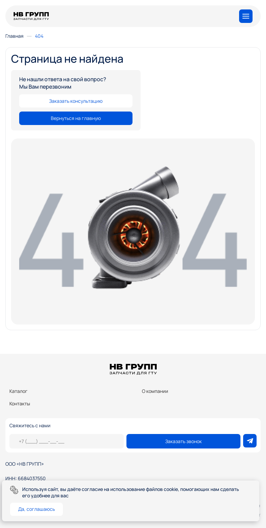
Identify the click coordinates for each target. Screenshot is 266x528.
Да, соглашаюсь (36, 509)
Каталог (18, 391)
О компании (155, 391)
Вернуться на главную (76, 118)
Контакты (19, 403)
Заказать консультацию (76, 101)
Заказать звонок (183, 441)
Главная (14, 36)
